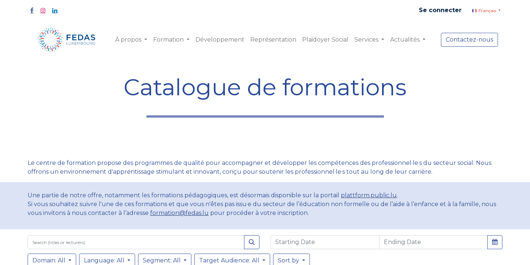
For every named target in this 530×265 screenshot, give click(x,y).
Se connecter (440, 10)
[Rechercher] (251, 242)
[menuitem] (219, 39)
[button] (495, 242)
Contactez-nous (469, 39)
